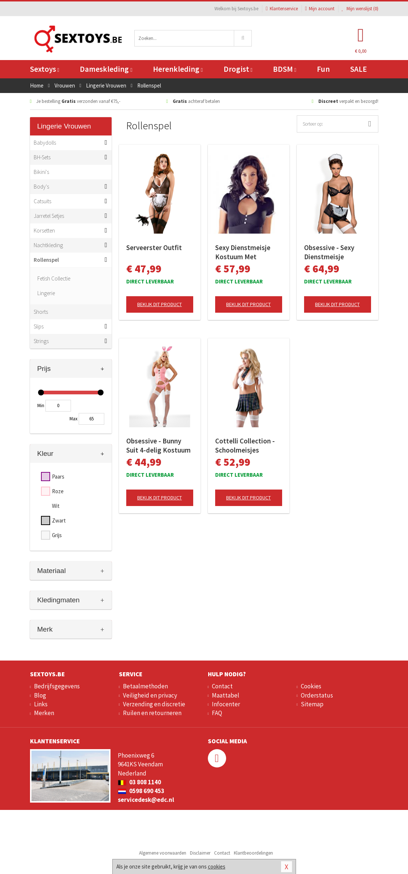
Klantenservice (281, 8)
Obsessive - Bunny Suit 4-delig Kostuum (158, 445)
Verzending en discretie (154, 704)
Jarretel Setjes (49, 215)
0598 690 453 (141, 791)
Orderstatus (317, 695)
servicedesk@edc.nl (146, 800)
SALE (358, 69)
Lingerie (46, 293)
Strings (41, 341)
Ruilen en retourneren (152, 713)
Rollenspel (46, 259)
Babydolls (45, 142)
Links (41, 704)
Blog (40, 695)
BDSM (284, 69)
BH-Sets (42, 157)
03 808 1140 (139, 782)
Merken (44, 713)
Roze (58, 491)
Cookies (311, 686)
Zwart (59, 520)
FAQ (217, 713)
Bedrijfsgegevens (57, 686)
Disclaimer (200, 853)
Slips (39, 326)
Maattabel (225, 695)
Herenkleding (178, 69)
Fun (323, 69)
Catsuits (42, 201)
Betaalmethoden (145, 686)
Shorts (41, 311)
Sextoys (44, 69)
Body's (41, 186)
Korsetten (44, 230)
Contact (222, 686)
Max (74, 419)
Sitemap (312, 704)
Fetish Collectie (53, 278)
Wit (56, 505)
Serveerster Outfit (154, 247)
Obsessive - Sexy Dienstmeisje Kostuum (329, 252)
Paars (58, 476)
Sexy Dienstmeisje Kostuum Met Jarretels (242, 252)
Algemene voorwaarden (162, 853)
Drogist (238, 69)
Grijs (57, 535)
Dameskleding (106, 69)
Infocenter (226, 704)
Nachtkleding (48, 245)
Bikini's (41, 171)
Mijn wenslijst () (360, 8)
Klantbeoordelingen (253, 853)
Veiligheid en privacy (150, 695)
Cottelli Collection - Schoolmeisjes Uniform (245, 445)
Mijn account (319, 8)
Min (40, 405)
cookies (216, 866)
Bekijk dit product (159, 304)
